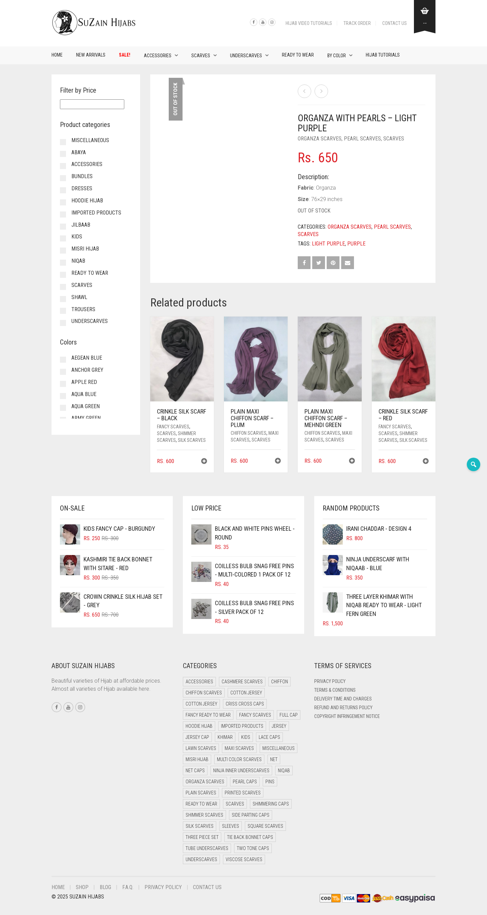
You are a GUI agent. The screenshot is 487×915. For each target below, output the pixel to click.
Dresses (81, 188)
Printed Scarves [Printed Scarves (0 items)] (243, 792)
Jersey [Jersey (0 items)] (279, 726)
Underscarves (246, 55)
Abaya (78, 152)
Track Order (357, 23)
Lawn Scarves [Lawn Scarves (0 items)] (201, 748)
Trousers (83, 309)
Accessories (157, 55)
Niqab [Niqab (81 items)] (284, 770)
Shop (82, 887)
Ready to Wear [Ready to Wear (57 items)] (201, 804)
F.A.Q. (127, 887)
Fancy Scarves (173, 426)
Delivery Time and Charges (343, 698)
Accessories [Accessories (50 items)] (199, 681)
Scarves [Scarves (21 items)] (235, 804)
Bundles (82, 176)
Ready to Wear (298, 55)
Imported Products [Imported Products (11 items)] (242, 726)
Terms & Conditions (335, 690)
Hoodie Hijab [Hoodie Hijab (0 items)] (199, 726)
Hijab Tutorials (383, 55)
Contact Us (394, 23)
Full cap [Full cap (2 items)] (289, 715)
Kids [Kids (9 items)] (245, 737)
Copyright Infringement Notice (347, 716)
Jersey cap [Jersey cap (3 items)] (197, 737)
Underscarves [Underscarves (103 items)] (201, 859)
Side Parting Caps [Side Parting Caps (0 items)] (250, 815)
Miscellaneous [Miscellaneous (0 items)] (278, 748)
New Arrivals (90, 55)
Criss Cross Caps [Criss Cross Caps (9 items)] (245, 704)
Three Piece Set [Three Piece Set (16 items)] (202, 837)
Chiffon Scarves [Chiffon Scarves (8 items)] (204, 692)
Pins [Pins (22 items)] (269, 781)
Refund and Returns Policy (343, 707)
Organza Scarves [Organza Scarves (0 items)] (205, 781)
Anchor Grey (87, 370)
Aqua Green (85, 406)
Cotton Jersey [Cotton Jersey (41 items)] (246, 692)
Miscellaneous (90, 140)
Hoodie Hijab (87, 200)
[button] (204, 462)
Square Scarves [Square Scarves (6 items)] (265, 826)
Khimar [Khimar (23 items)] (225, 737)
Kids (76, 236)
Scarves (200, 55)
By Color (336, 55)
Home (57, 55)
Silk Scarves (192, 440)
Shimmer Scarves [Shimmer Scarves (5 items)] (204, 815)
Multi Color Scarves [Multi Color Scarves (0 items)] (239, 759)
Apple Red (84, 382)
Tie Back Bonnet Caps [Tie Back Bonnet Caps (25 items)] (250, 837)
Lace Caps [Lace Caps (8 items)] (269, 737)
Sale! (124, 55)
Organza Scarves (320, 138)
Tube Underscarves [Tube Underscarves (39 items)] (207, 848)
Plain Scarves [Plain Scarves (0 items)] (201, 792)
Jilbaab (80, 225)
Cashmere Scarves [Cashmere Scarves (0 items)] (242, 681)
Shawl (79, 297)
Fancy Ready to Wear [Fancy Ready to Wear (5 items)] (208, 715)
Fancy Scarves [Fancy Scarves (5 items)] (255, 715)
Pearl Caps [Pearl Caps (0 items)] (245, 781)
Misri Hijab (85, 249)
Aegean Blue (86, 358)
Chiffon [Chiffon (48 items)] (279, 681)
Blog (105, 887)
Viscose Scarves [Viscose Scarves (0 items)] (244, 859)
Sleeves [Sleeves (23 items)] (230, 826)
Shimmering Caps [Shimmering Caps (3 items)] (271, 804)
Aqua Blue (83, 394)
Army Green (86, 418)
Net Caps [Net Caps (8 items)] (195, 770)
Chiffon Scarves (248, 433)
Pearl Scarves (362, 138)
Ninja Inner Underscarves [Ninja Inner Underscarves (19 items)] (241, 770)
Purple (356, 243)
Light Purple (328, 243)
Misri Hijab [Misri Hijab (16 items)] (197, 759)
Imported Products (96, 212)
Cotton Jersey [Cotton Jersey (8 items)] (201, 704)
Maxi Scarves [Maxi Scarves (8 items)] (239, 748)
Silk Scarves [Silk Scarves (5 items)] (200, 826)
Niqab (78, 261)
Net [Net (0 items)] (274, 759)
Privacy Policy (330, 681)
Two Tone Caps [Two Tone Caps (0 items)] (253, 848)
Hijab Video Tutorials (309, 23)
